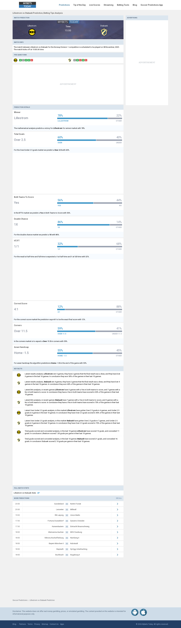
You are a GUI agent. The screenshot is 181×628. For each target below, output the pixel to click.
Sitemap (45, 624)
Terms (30, 624)
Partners (22, 624)
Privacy (37, 624)
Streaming (108, 5)
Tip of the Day (79, 5)
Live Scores (94, 5)
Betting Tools (123, 5)
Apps (62, 624)
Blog (135, 5)
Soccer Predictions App (152, 5)
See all (119, 498)
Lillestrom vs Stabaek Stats (27, 493)
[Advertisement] (68, 84)
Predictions (64, 5)
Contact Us (54, 624)
